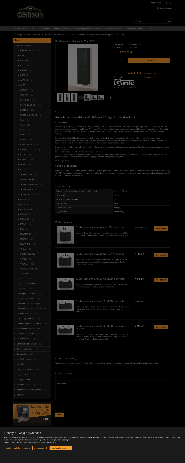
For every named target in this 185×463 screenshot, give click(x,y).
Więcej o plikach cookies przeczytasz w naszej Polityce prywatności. (30, 442)
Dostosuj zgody (41, 448)
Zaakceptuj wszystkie (61, 448)
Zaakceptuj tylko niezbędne (18, 448)
